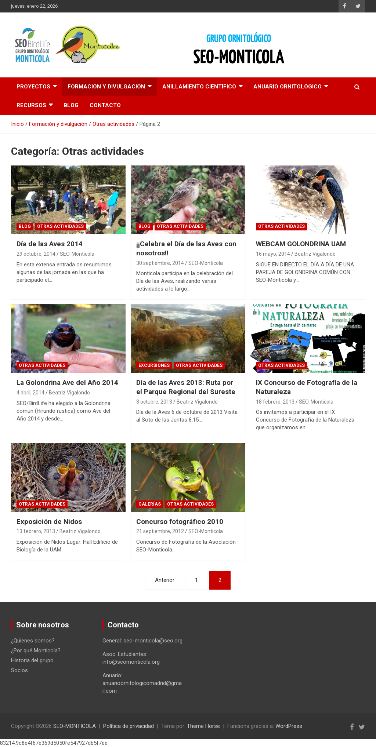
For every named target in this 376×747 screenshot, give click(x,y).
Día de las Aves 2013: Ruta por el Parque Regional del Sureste (185, 387)
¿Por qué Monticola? (36, 650)
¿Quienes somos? (33, 640)
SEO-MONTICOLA (74, 726)
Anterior (164, 580)
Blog (71, 105)
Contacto (105, 105)
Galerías (149, 504)
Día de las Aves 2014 (50, 244)
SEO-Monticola (77, 254)
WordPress (288, 726)
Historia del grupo (32, 660)
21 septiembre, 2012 (160, 531)
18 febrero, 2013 (275, 402)
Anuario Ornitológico (287, 86)
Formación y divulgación (106, 86)
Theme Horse (203, 726)
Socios (19, 670)
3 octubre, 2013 (154, 402)
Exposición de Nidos (49, 521)
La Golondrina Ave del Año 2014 (67, 382)
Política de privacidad (128, 726)
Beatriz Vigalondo (315, 254)
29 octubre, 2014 (36, 254)
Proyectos (33, 86)
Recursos (31, 105)
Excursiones (154, 365)
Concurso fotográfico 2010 (179, 521)
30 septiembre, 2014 (160, 263)
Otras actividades (60, 226)
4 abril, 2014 (30, 393)
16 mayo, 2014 (273, 254)
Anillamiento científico (199, 86)
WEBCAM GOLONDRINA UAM (301, 244)
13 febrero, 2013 (36, 531)
